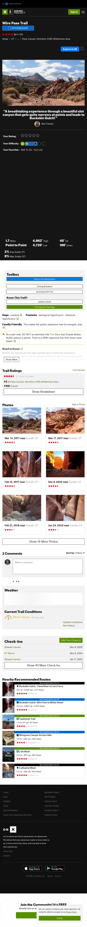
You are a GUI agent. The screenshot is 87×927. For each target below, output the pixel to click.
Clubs (5, 806)
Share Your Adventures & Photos (17, 815)
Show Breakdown (43, 391)
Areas (5, 38)
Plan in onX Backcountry (44, 279)
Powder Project (51, 810)
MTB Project (49, 797)
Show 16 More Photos (43, 541)
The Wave (55, 334)
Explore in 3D (70, 49)
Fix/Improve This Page (44, 307)
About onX (7, 851)
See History (69, 625)
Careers (6, 855)
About (5, 792)
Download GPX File (44, 292)
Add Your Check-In (71, 640)
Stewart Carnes (12, 647)
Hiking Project (50, 801)
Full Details (79, 370)
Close (60, 918)
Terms (50, 876)
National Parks (50, 815)
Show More (11, 359)
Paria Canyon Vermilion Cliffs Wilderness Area (46, 38)
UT (12, 38)
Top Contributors (10, 810)
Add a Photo (78, 404)
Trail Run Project (51, 806)
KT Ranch (9, 653)
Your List (38, 149)
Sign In (74, 11)
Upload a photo (44, 301)
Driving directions (44, 286)
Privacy (58, 876)
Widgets (6, 801)
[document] (60, 914)
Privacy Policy (71, 912)
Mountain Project (51, 792)
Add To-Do (26, 149)
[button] (5, 83)
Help (5, 797)
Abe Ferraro (47, 123)
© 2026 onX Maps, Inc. (35, 876)
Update (73, 622)
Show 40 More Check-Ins (43, 665)
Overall (14, 386)
